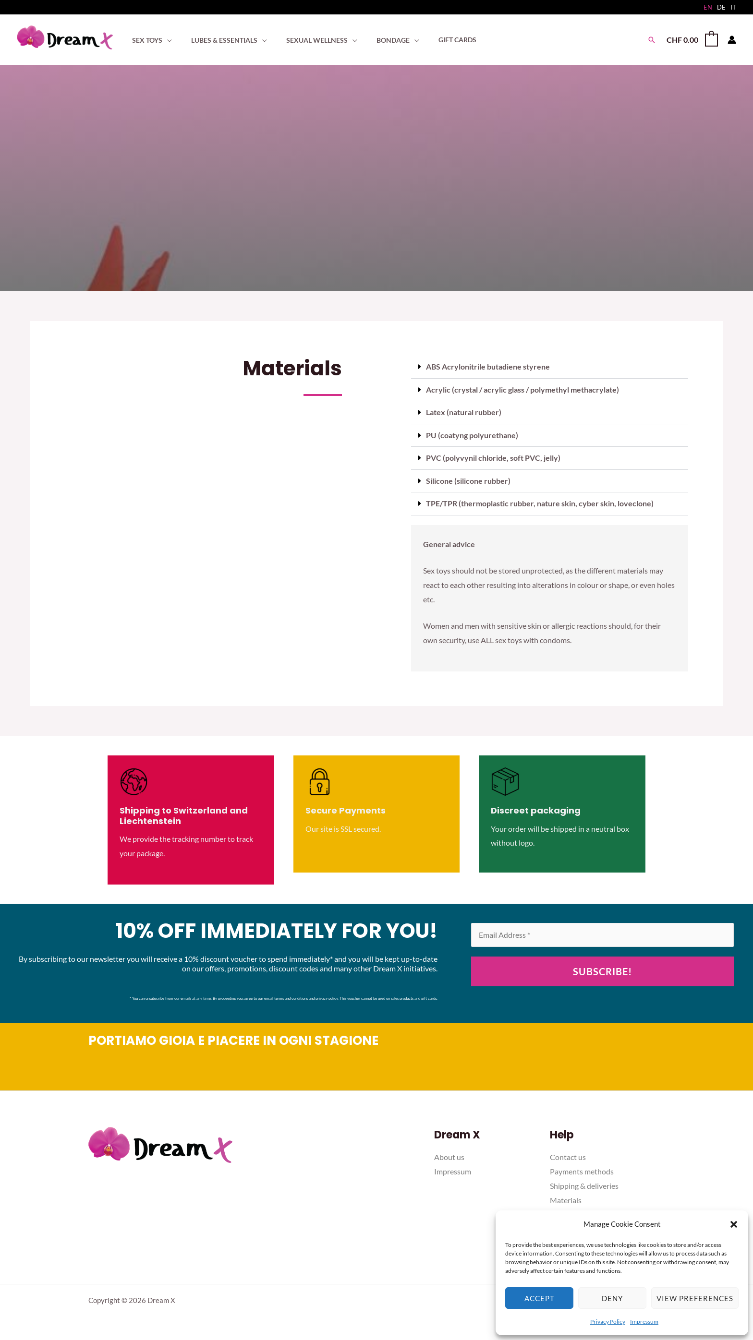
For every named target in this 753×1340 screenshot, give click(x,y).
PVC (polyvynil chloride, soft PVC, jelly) (493, 456)
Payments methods (582, 1169)
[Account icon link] (732, 40)
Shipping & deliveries (584, 1183)
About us (449, 1155)
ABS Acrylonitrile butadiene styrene (488, 366)
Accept (539, 1298)
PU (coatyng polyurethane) (472, 434)
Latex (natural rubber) (463, 411)
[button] (734, 1224)
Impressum (644, 1321)
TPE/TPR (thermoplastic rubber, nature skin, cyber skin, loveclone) (540, 501)
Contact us (568, 1155)
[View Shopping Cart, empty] (692, 39)
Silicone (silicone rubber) (468, 479)
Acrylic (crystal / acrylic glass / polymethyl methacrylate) (522, 389)
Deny (612, 1298)
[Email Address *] (602, 933)
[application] (164, 40)
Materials (566, 1198)
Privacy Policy (607, 1321)
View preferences (694, 1298)
